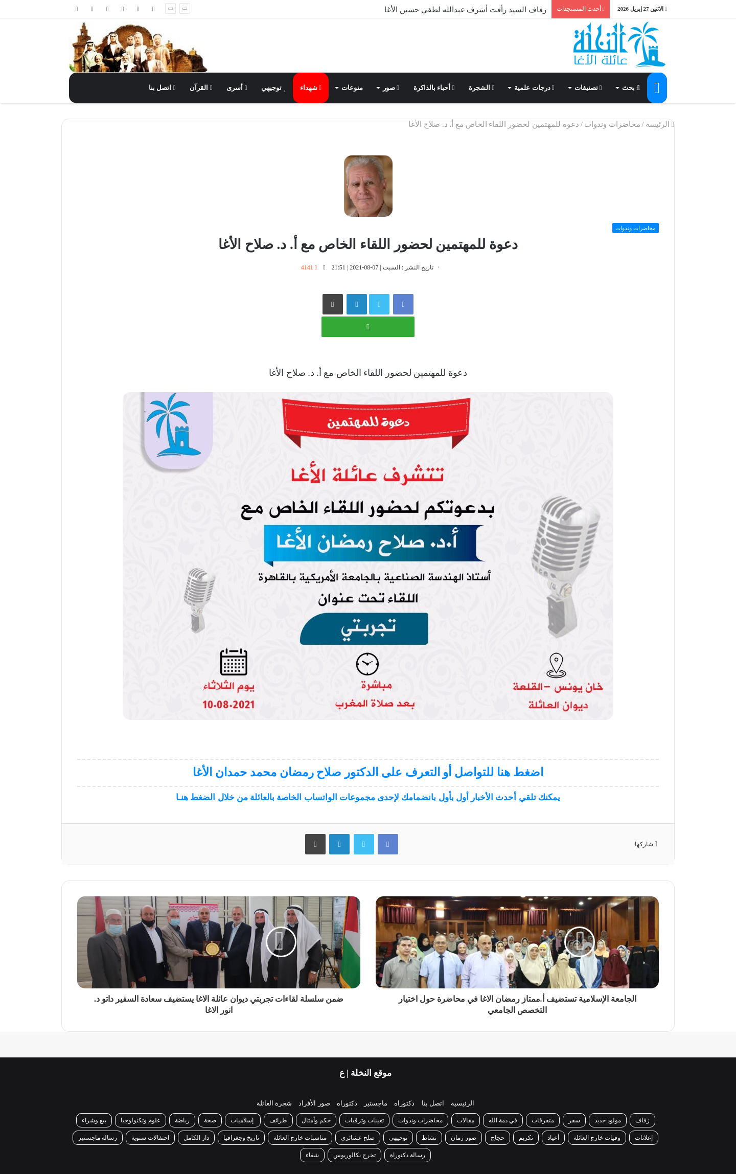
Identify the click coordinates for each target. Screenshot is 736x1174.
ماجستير (375, 1103)
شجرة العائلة (274, 1103)
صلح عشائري (358, 1137)
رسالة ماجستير (97, 1137)
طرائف (278, 1120)
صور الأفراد (314, 1103)
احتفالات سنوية (150, 1137)
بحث (631, 88)
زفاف (642, 1120)
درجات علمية (534, 88)
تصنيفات (588, 88)
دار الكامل (196, 1137)
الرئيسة (660, 124)
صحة (210, 1120)
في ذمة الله (503, 1120)
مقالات (465, 1120)
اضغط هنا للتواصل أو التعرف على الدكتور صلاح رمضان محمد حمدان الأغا (368, 772)
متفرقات (543, 1120)
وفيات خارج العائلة (596, 1137)
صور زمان (463, 1137)
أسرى (236, 88)
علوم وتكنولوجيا (140, 1120)
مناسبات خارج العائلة (300, 1137)
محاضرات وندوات (612, 124)
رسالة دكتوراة (407, 1155)
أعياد (553, 1137)
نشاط (429, 1137)
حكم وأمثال (316, 1120)
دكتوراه (404, 1103)
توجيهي (273, 88)
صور (391, 88)
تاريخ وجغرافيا (241, 1137)
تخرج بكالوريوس (354, 1155)
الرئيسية (462, 1103)
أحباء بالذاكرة (433, 88)
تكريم (526, 1137)
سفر (574, 1120)
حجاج (497, 1137)
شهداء (310, 88)
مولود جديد (607, 1120)
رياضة (182, 1120)
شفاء (312, 1155)
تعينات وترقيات (364, 1120)
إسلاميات (243, 1120)
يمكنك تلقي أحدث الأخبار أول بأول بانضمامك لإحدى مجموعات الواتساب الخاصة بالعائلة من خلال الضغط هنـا (368, 797)
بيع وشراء (94, 1120)
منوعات (352, 88)
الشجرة (481, 88)
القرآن (201, 88)
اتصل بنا (162, 88)
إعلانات (644, 1137)
